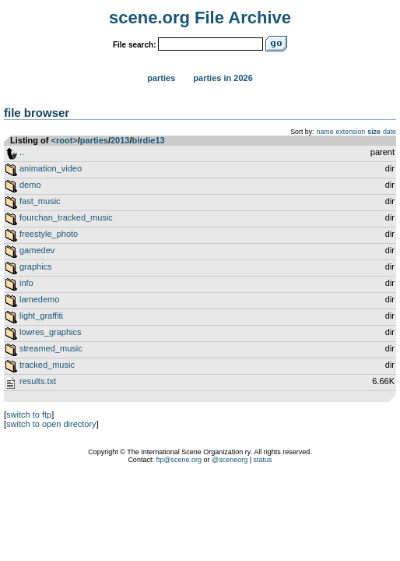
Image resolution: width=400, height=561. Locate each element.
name (325, 132)
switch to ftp (28, 414)
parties (94, 140)
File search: (134, 45)
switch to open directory (51, 424)
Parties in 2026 (222, 78)
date (389, 132)
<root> (64, 140)
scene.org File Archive (200, 17)
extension (351, 132)
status (263, 460)
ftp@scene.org (179, 460)
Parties (161, 78)
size (374, 132)
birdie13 (148, 140)
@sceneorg (229, 460)
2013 (120, 140)
